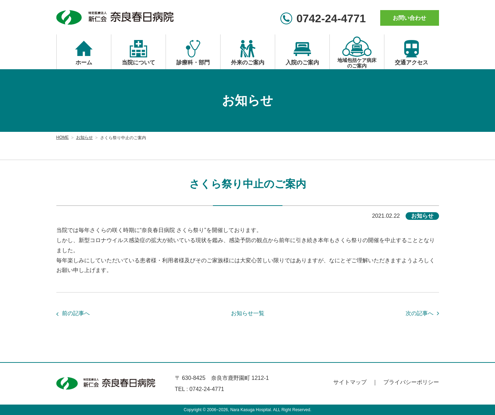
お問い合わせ (409, 18)
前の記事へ (76, 313)
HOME (62, 137)
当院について (138, 62)
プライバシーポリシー (411, 382)
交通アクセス (411, 62)
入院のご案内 (302, 62)
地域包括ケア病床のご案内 (356, 63)
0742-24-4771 (331, 18)
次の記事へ (419, 313)
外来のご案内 (247, 62)
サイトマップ (350, 382)
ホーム (83, 62)
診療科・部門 (193, 62)
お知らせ (84, 137)
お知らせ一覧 (247, 313)
